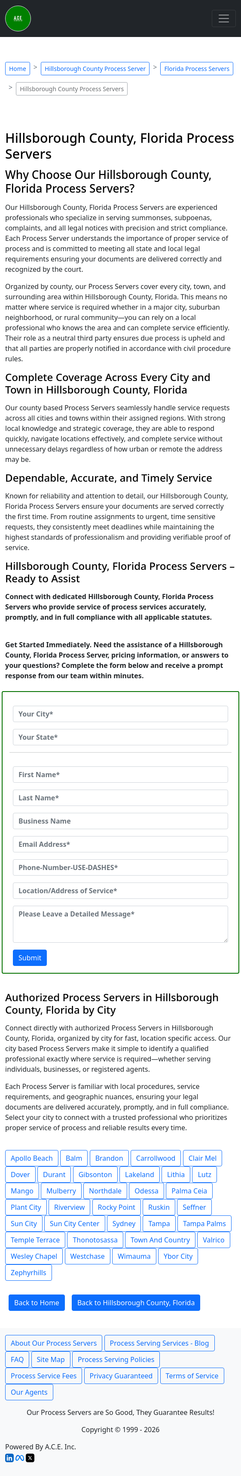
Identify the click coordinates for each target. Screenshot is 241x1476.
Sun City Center (75, 1223)
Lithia (176, 1174)
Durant (54, 1174)
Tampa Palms (204, 1223)
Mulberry (61, 1191)
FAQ (17, 1359)
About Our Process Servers (54, 1343)
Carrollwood (156, 1158)
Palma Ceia (189, 1191)
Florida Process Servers (196, 69)
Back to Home (36, 1302)
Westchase (87, 1256)
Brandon (109, 1158)
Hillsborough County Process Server (95, 69)
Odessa (146, 1191)
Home (17, 69)
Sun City (24, 1223)
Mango (22, 1191)
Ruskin (159, 1207)
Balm (74, 1158)
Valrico (213, 1240)
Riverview (69, 1207)
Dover (20, 1174)
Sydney (124, 1223)
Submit (29, 957)
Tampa (159, 1223)
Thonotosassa (95, 1240)
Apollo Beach (32, 1158)
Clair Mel (203, 1158)
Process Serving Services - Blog (159, 1343)
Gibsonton (95, 1174)
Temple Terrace (35, 1240)
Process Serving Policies (116, 1359)
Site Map (51, 1359)
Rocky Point (116, 1207)
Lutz (204, 1174)
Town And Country (160, 1240)
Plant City (26, 1207)
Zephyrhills (28, 1272)
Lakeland (139, 1174)
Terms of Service (192, 1376)
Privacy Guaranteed (121, 1376)
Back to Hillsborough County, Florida (136, 1302)
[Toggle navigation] (224, 18)
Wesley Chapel (34, 1256)
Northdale (105, 1191)
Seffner (194, 1207)
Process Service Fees (43, 1376)
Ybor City (178, 1256)
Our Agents (29, 1392)
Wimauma (134, 1256)
